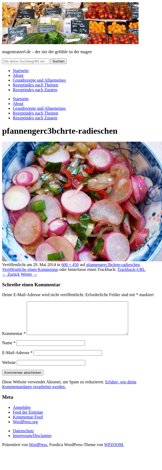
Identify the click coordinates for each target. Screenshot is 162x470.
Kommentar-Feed (28, 423)
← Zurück (11, 274)
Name (8, 349)
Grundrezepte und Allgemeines (39, 80)
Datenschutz (23, 437)
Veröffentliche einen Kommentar (30, 269)
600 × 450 (70, 264)
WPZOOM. (114, 451)
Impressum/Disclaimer (32, 442)
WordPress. (38, 451)
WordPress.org (25, 428)
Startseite (21, 70)
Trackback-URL (131, 269)
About (18, 75)
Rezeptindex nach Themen (35, 85)
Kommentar (14, 340)
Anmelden (22, 414)
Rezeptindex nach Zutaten (35, 89)
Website (9, 369)
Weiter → (29, 274)
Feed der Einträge (28, 418)
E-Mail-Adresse (17, 359)
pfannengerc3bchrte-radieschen (113, 264)
